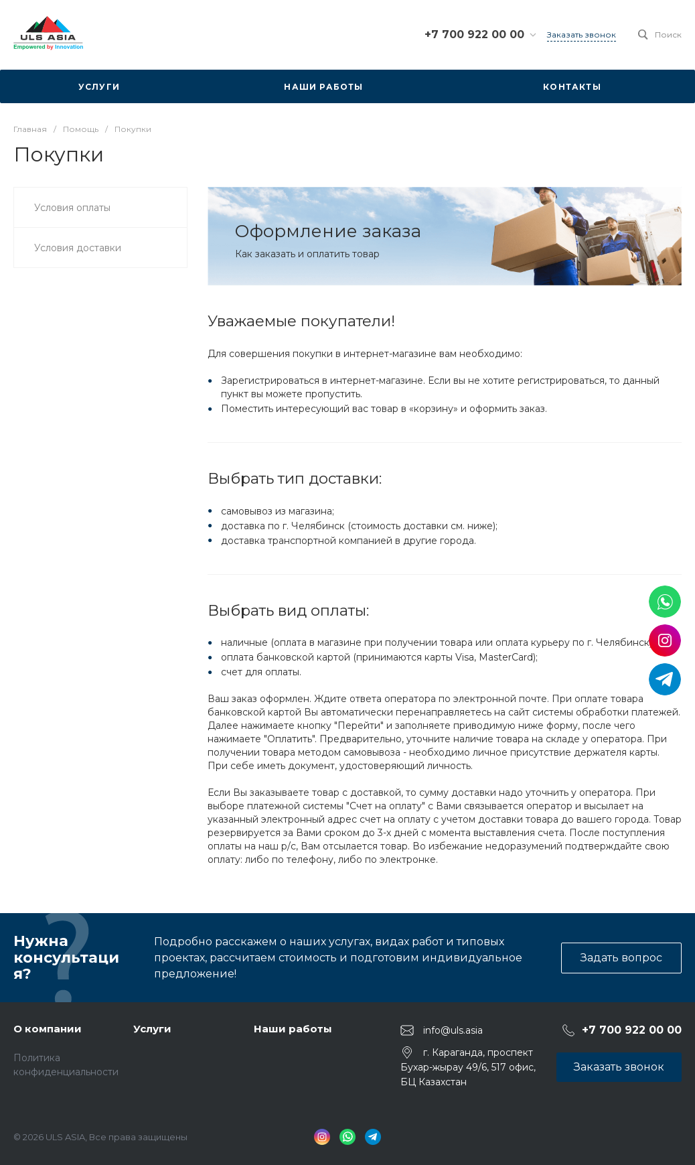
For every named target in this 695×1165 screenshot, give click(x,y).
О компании (47, 1028)
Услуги (152, 1028)
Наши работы (293, 1028)
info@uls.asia (453, 1030)
